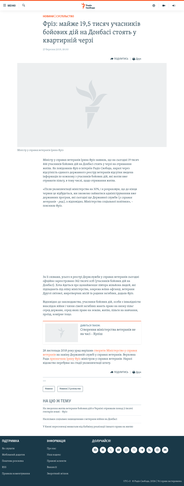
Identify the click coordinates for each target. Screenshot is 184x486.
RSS (4, 467)
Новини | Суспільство (58, 16)
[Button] (119, 59)
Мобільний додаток (13, 455)
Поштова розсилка (13, 461)
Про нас (51, 448)
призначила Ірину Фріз (65, 358)
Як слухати (8, 448)
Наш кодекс (54, 455)
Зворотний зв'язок (57, 473)
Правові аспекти (56, 461)
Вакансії (52, 467)
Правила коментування (16, 473)
